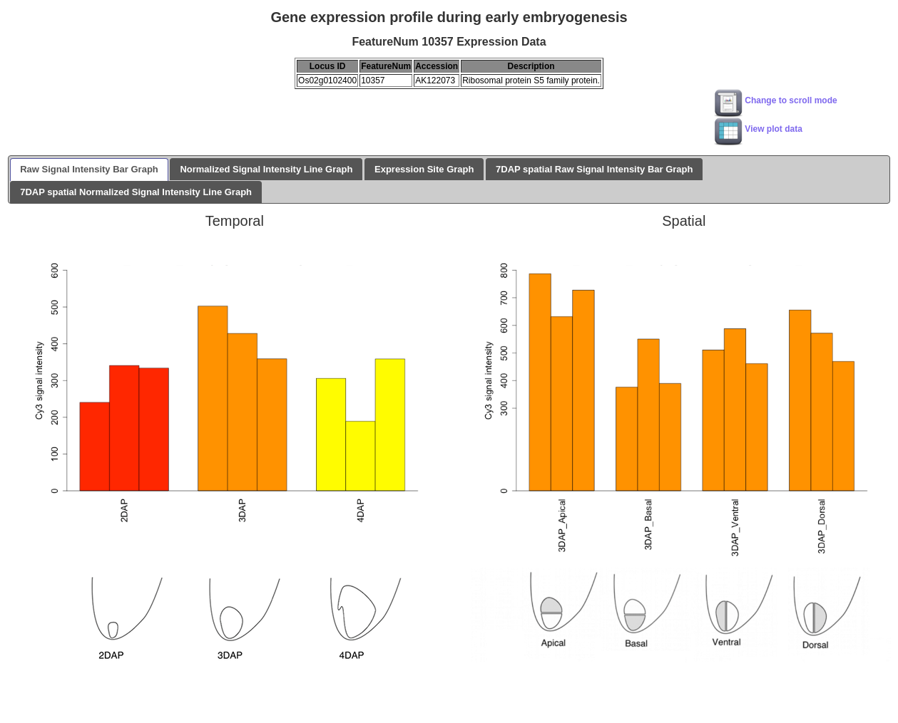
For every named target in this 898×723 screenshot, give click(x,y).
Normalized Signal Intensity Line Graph (266, 169)
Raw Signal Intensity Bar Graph (89, 169)
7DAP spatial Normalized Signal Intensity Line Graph (136, 192)
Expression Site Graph (424, 169)
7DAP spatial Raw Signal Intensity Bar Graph (594, 169)
